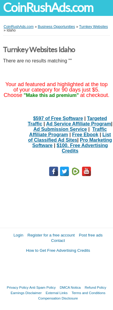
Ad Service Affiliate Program (78, 123)
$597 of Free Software (58, 118)
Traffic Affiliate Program (68, 132)
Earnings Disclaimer (26, 293)
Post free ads (91, 235)
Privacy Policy (18, 287)
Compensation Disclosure (58, 298)
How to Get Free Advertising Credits (58, 250)
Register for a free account (51, 235)
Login (19, 235)
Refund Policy (95, 287)
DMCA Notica (70, 287)
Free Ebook (85, 134)
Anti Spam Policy (42, 287)
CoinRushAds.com (48, 7)
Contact (58, 240)
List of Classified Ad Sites (69, 137)
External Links (57, 293)
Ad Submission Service (60, 129)
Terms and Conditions (88, 293)
